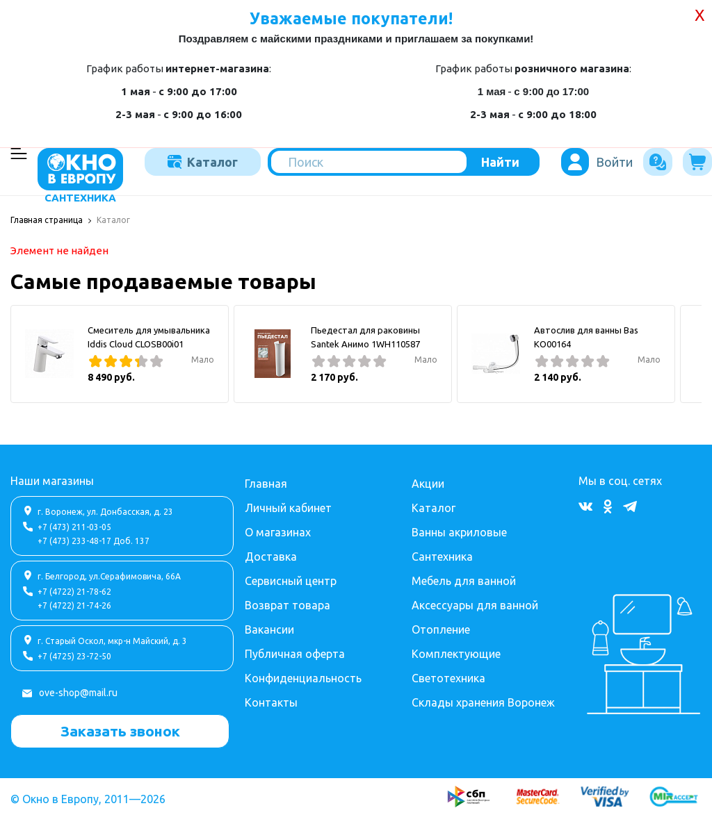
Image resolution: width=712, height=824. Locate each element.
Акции (428, 483)
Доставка (271, 556)
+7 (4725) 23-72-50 (74, 656)
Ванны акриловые (459, 532)
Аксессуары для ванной (475, 605)
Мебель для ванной (464, 581)
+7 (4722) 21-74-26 (74, 605)
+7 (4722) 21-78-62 (74, 591)
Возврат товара (287, 605)
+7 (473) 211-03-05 (74, 527)
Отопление (441, 629)
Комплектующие (456, 654)
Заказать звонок (120, 731)
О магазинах (278, 532)
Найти (500, 162)
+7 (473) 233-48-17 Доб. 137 (93, 540)
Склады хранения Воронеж (483, 702)
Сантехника (442, 556)
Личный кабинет (288, 508)
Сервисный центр (291, 581)
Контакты (271, 702)
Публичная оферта (295, 654)
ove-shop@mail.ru (78, 692)
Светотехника (448, 678)
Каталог (203, 162)
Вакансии (269, 629)
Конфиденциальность (303, 678)
